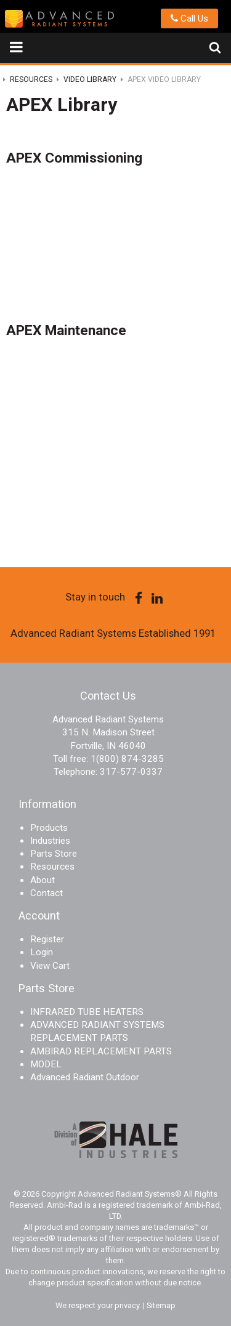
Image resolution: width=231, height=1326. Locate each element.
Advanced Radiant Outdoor (84, 1077)
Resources (52, 866)
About (42, 880)
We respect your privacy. (99, 1305)
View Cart (50, 965)
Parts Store (53, 853)
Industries (50, 840)
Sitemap (161, 1305)
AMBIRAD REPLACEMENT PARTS (101, 1051)
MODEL (46, 1064)
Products (49, 827)
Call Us (189, 18)
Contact (46, 893)
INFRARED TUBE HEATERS (87, 1011)
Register (47, 939)
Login (41, 952)
